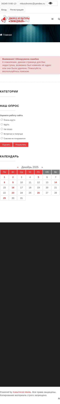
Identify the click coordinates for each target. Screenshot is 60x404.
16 (13, 187)
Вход (3, 9)
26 (38, 192)
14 (55, 182)
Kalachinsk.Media (22, 392)
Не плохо (7, 129)
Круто (6, 124)
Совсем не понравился (14, 138)
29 (4, 198)
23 (13, 192)
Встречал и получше (13, 134)
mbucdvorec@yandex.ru (32, 3)
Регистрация (17, 9)
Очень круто (9, 120)
